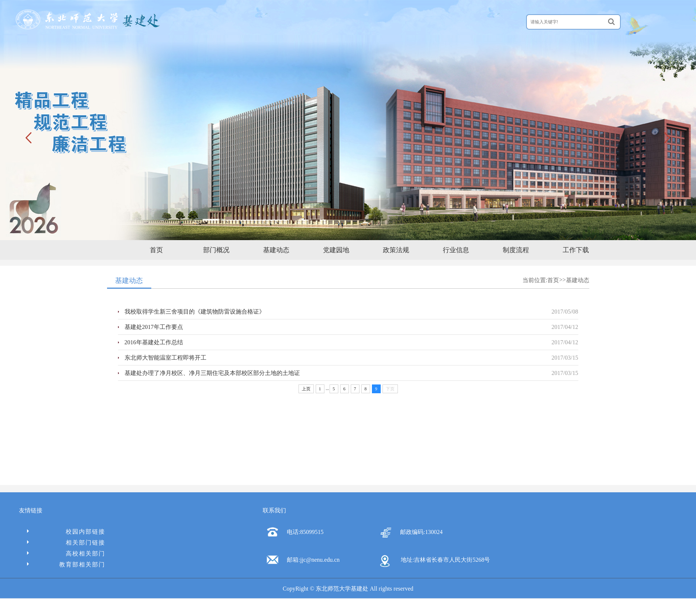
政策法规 (396, 250)
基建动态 (276, 250)
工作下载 (576, 250)
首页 (156, 250)
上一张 (29, 137)
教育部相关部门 (66, 564)
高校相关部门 (66, 553)
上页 (306, 388)
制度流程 (516, 250)
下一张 (666, 137)
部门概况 (216, 250)
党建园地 (336, 250)
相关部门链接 (66, 542)
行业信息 (456, 250)
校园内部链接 (66, 531)
